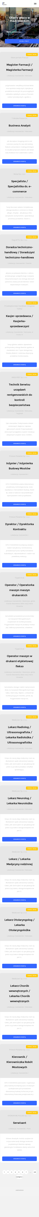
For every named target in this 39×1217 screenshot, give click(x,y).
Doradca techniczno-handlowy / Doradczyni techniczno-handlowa (19, 248)
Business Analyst (19, 121)
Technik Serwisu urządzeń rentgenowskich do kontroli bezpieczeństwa (19, 390)
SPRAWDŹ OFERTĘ (19, 101)
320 (35, 1168)
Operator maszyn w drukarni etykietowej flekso (19, 657)
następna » (19, 1173)
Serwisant (19, 1118)
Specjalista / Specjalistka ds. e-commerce (19, 182)
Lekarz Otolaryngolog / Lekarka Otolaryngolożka (19, 921)
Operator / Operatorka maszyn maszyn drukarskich (19, 586)
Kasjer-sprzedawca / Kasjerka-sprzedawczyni (19, 317)
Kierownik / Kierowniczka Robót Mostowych (19, 1058)
